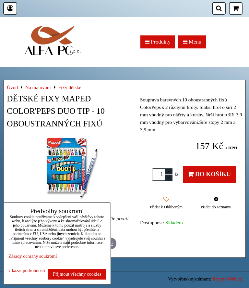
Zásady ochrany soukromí (32, 256)
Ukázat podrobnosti (26, 270)
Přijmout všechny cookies (77, 274)
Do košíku (209, 174)
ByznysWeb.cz (227, 278)
